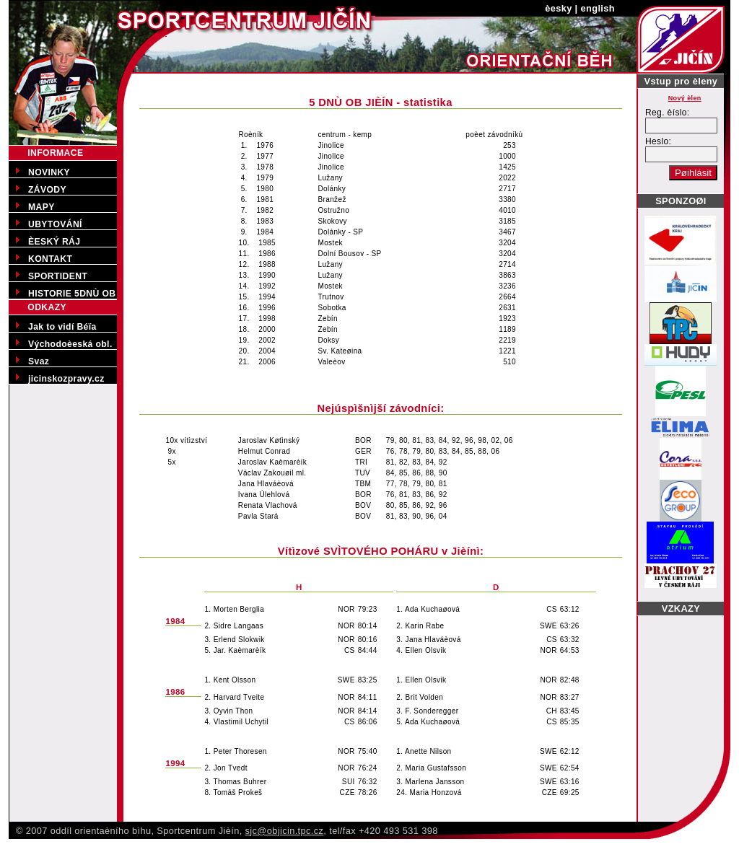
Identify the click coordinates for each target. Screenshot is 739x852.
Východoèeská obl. (70, 344)
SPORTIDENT (57, 276)
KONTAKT (50, 259)
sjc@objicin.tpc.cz (284, 830)
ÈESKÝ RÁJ (54, 242)
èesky (558, 8)
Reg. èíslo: (667, 112)
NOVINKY (49, 172)
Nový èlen (684, 98)
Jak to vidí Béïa (62, 327)
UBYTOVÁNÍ (55, 224)
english (598, 8)
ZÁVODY (47, 190)
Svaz (38, 361)
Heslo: (658, 141)
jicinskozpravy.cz (66, 379)
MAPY (41, 207)
